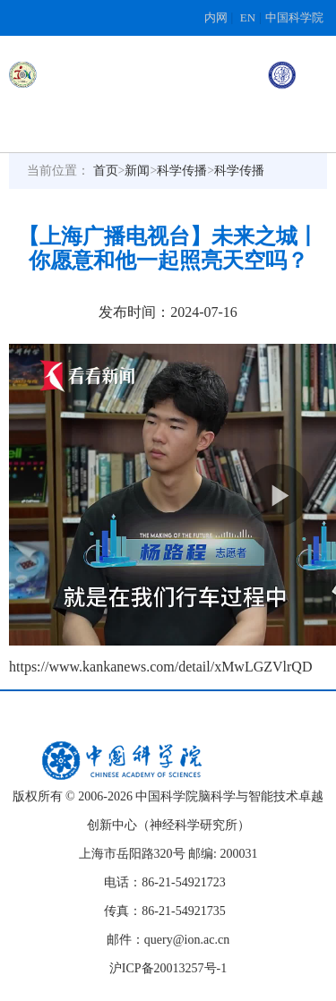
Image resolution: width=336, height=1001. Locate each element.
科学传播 (182, 170)
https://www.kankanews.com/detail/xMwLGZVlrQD (160, 666)
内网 (216, 17)
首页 (105, 170)
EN (247, 17)
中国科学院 (294, 17)
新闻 (137, 170)
